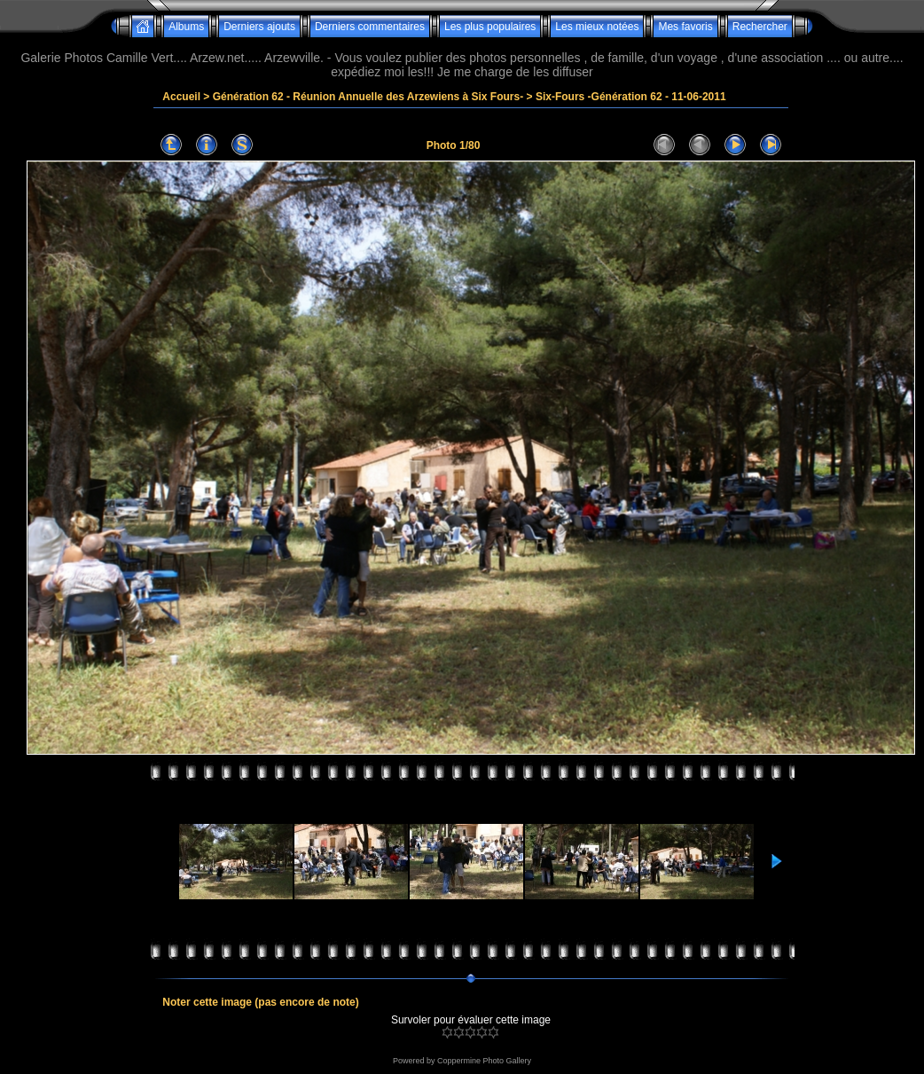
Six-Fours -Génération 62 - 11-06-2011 (631, 96)
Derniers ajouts (259, 26)
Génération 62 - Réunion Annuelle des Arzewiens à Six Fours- (368, 96)
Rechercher (759, 26)
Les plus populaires (490, 26)
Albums (186, 26)
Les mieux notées (596, 26)
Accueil (181, 96)
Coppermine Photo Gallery (484, 1060)
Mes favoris (685, 26)
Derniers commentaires (370, 26)
